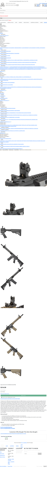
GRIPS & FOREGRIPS (3, 62)
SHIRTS (4, 79)
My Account (2, 453)
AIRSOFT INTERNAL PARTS (37, 47)
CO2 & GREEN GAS (15, 60)
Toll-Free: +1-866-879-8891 (11, 460)
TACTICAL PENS (27, 115)
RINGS (18, 146)
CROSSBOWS (5, 57)
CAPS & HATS (2, 87)
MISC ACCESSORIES (16, 117)
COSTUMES (6, 138)
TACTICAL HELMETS (5, 141)
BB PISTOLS (2, 51)
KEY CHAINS (2, 146)
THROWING (10, 108)
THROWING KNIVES (26, 66)
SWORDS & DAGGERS (3, 110)
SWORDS (39, 66)
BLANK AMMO (35, 60)
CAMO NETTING (22, 140)
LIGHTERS (6, 146)
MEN (16, 22)
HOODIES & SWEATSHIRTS (34, 79)
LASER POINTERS (13, 62)
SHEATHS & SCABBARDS (27, 69)
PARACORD (4, 130)
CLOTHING (12, 445)
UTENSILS (8, 125)
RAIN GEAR (6, 80)
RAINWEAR (19, 128)
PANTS (1, 82)
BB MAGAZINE (9, 53)
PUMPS (5, 126)
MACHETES (4, 68)
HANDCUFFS (12, 115)
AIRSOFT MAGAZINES (3, 53)
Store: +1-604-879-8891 (11, 462)
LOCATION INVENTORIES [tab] (15, 398)
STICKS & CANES (22, 115)
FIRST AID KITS (8, 130)
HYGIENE (1, 125)
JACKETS (1, 96)
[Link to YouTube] (30, 446)
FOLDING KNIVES (13, 66)
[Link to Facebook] (32, 446)
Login (23, 18)
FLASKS (15, 146)
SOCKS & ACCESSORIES (9, 84)
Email (9, 464)
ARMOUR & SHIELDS (3, 115)
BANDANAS (28, 87)
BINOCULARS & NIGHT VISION (14, 140)
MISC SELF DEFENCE (33, 115)
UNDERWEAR (12, 82)
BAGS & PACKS (26, 22)
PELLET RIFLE (8, 55)
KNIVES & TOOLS (10, 22)
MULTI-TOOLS (34, 68)
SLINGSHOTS (26, 112)
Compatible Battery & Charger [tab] (21, 433)
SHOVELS (22, 112)
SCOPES (8, 62)
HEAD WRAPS (32, 87)
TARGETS (1, 64)
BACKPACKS (14, 119)
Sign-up (9, 20)
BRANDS (45, 22)
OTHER (33, 64)
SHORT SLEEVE (8, 79)
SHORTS (3, 82)
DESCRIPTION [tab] (3, 398)
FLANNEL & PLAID (26, 79)
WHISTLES (9, 146)
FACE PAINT (27, 140)
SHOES (3, 84)
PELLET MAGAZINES (15, 53)
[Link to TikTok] (37, 446)
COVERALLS (2, 138)
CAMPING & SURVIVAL (34, 22)
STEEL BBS (7, 60)
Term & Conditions (3, 466)
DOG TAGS (18, 144)
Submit (39, 453)
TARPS (1, 130)
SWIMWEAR (2, 93)
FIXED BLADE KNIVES (19, 66)
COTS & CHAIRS (12, 125)
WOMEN (20, 22)
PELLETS (10, 60)
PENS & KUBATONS (14, 69)
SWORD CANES (13, 110)
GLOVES (19, 76)
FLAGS (21, 144)
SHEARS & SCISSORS (7, 69)
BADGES (1, 144)
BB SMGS (9, 51)
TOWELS (3, 126)
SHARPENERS (20, 69)
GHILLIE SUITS (13, 130)
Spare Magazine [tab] (13, 433)
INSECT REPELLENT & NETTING (24, 125)
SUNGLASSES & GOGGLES (4, 140)
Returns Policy (2, 457)
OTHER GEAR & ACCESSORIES (36, 69)
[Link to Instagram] (34, 446)
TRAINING (13, 108)
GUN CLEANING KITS (22, 64)
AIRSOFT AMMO (3, 60)
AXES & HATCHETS (3, 112)
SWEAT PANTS (7, 82)
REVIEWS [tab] (9, 398)
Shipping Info (2, 455)
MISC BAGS (36, 119)
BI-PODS (34, 62)
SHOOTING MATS (29, 64)
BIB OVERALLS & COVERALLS (5, 76)
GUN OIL (11, 64)
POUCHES (10, 119)
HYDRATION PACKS (19, 119)
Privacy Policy (10, 466)
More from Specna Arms (5, 393)
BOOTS (1, 84)
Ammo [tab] (2, 433)
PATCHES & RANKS (13, 144)
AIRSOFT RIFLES (9, 47)
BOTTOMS (11, 148)
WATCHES (12, 146)
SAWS (20, 112)
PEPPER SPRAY (16, 115)
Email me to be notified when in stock (8, 397)
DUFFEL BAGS (31, 119)
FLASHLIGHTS (39, 68)
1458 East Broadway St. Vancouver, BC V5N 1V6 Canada (19, 451)
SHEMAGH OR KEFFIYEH (7, 88)
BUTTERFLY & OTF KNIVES (17, 68)
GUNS (7, 445)
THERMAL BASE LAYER (14, 76)
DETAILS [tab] (6, 398)
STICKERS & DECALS (6, 144)
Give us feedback (24, 442)
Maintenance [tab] (7, 433)
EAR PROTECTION (16, 64)
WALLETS (29, 76)
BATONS (8, 115)
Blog (1, 451)
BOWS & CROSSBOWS (10, 112)
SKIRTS (6, 98)
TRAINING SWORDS (25, 68)
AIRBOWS (1, 57)
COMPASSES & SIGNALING (33, 128)
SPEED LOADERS (30, 60)
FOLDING (1, 108)
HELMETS (36, 87)
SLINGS (26, 62)
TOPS (1, 148)
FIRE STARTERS (14, 128)
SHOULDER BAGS (26, 119)
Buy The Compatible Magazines (6, 427)
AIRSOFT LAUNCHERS (22, 47)
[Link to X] (39, 446)
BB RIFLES (6, 51)
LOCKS (37, 140)
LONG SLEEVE (13, 79)
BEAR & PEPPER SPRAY (4, 128)
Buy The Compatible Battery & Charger (8, 428)
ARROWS (9, 57)
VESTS (3, 80)
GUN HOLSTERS (30, 62)
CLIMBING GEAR (10, 126)
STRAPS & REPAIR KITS (25, 128)
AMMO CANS (10, 128)
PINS (23, 144)
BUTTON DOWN (20, 79)
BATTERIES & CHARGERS (22, 60)
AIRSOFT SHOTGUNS (29, 47)
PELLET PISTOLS (3, 55)
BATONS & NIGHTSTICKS (34, 66)
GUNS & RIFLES (3, 22)
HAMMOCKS (17, 125)
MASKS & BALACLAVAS (8, 87)
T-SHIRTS (1, 79)
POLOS (16, 79)
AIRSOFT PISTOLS (3, 47)
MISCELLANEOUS (26, 146)
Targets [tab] (4, 433)
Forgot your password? (4, 15)
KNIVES (17, 445)
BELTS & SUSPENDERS (24, 76)
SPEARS (30, 68)
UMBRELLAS (21, 146)
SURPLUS (9, 138)
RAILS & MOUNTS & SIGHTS (20, 62)
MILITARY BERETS (23, 87)
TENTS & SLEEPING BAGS (20, 130)
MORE (41, 22)
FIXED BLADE (5, 108)
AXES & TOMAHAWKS (9, 68)
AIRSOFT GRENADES (15, 47)
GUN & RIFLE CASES (6, 64)
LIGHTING (14, 126)
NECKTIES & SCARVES (16, 87)
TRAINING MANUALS (32, 140)
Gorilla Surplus (16, 466)
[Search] (11, 5)
